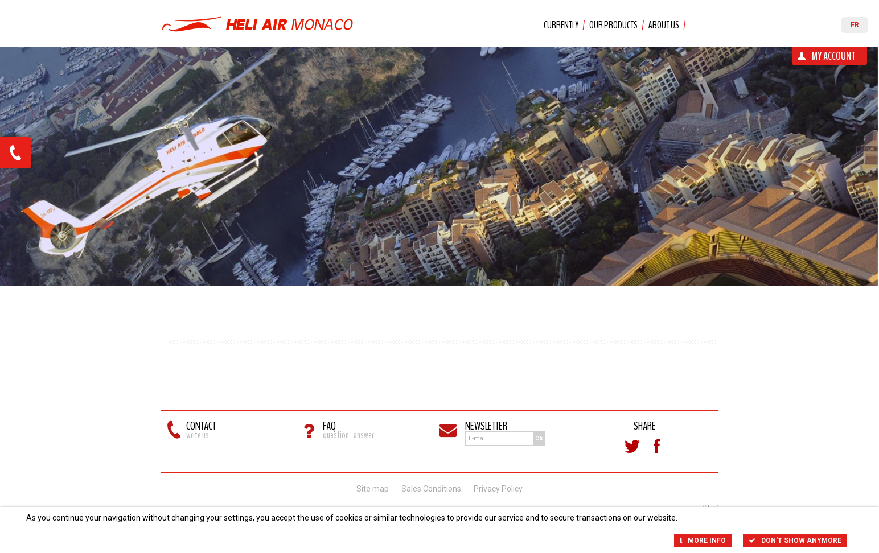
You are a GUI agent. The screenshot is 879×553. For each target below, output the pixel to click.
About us (663, 25)
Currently (561, 25)
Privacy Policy (498, 488)
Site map (372, 488)
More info (703, 540)
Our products (613, 25)
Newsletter (486, 426)
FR (855, 25)
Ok (539, 438)
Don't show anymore (795, 540)
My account (834, 56)
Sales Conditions (431, 488)
